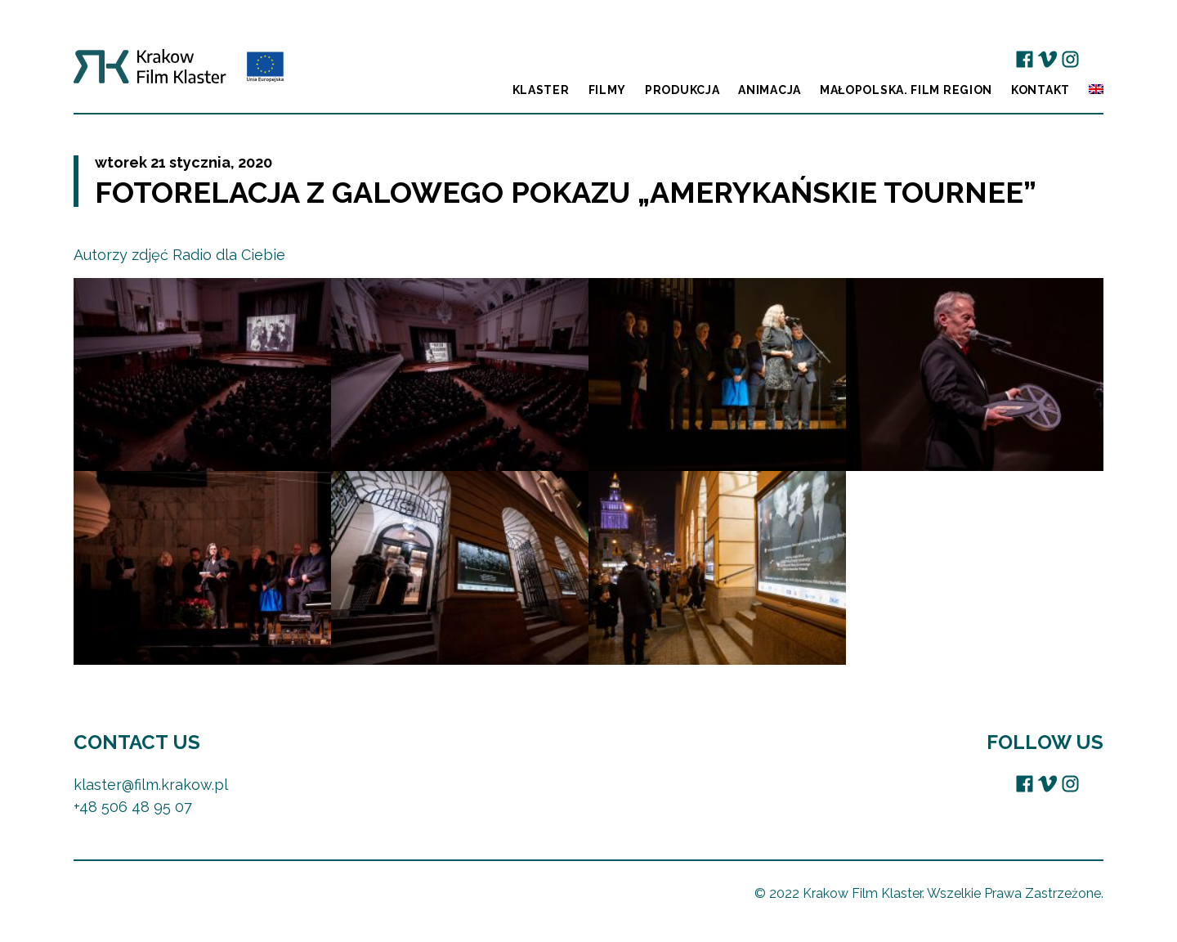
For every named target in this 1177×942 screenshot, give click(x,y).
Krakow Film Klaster (179, 72)
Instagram (1070, 59)
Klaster (541, 89)
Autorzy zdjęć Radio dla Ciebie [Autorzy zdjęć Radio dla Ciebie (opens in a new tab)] (179, 254)
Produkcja (682, 89)
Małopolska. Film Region (906, 89)
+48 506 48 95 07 (133, 806)
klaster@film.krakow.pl (151, 784)
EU (1093, 59)
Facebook (1024, 59)
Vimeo (1047, 59)
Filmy (607, 89)
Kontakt (1040, 89)
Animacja (769, 89)
